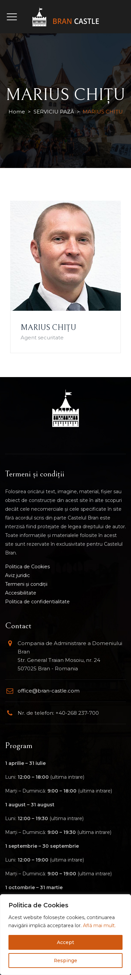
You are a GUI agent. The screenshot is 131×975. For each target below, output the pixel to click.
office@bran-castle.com (49, 690)
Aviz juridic (17, 575)
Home (16, 111)
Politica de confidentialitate (37, 602)
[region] (65, 934)
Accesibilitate (20, 593)
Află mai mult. (99, 925)
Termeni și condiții (26, 584)
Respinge (66, 960)
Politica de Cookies (27, 567)
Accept (65, 942)
